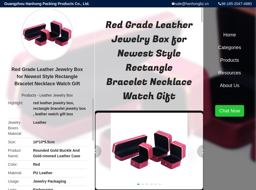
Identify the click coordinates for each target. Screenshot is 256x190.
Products (29, 95)
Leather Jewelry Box (56, 95)
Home (229, 34)
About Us (229, 85)
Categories (229, 47)
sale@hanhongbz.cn (192, 4)
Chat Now (229, 110)
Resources (229, 72)
